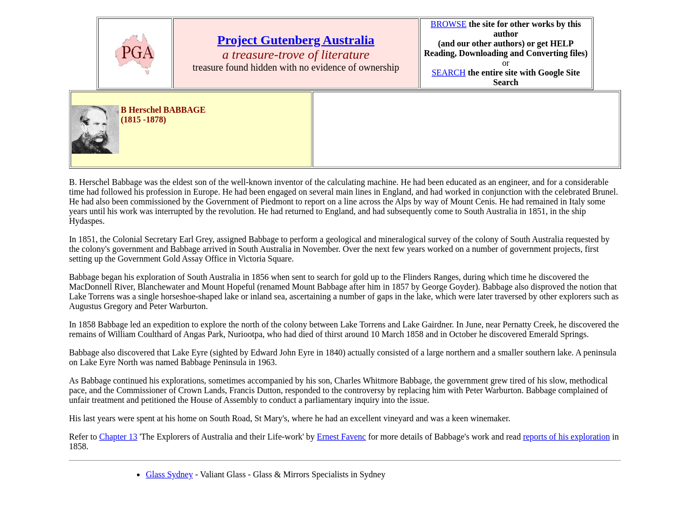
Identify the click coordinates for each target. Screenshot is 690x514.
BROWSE (449, 24)
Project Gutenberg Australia (296, 40)
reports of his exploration (566, 436)
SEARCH (449, 72)
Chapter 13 (118, 436)
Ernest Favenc (341, 436)
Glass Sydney (169, 474)
